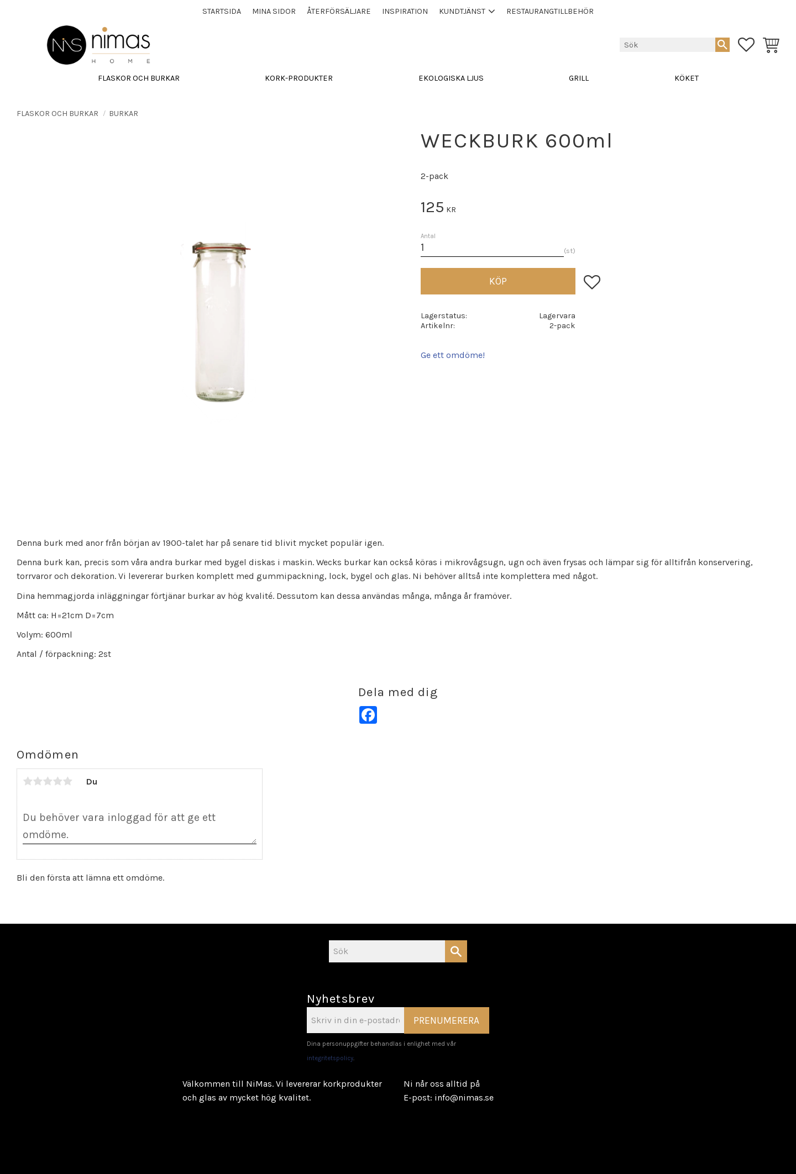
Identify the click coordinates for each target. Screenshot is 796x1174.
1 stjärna (28, 781)
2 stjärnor (38, 781)
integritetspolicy (330, 1058)
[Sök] (722, 45)
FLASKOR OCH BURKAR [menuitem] (139, 78)
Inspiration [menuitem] (405, 11)
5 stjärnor (67, 781)
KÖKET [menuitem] (686, 78)
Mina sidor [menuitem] (274, 11)
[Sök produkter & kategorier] (667, 45)
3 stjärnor (48, 781)
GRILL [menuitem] (579, 78)
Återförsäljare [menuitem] (339, 11)
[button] (746, 45)
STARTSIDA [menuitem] (221, 11)
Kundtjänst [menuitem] (462, 11)
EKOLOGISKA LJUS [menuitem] (451, 78)
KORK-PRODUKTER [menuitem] (299, 78)
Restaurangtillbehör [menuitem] (550, 11)
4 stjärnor (57, 781)
